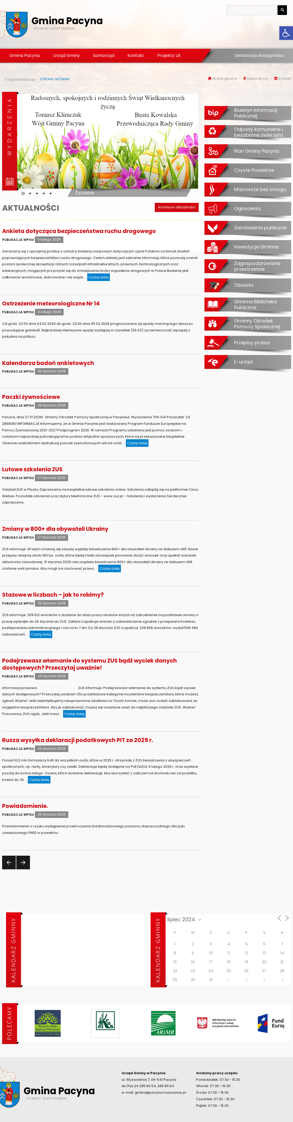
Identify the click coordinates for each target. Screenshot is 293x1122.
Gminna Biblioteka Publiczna (255, 304)
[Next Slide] (190, 144)
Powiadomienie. (25, 806)
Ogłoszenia (247, 208)
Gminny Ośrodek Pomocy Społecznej (257, 323)
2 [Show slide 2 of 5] (30, 194)
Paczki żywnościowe (31, 397)
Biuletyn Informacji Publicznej (255, 113)
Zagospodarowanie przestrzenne (257, 266)
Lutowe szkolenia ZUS (32, 469)
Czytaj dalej (99, 277)
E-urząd (243, 361)
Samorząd (103, 55)
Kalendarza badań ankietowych (48, 363)
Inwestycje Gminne (256, 247)
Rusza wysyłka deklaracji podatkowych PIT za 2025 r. (77, 740)
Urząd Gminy (66, 55)
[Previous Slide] (25, 144)
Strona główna (224, 78)
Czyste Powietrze (254, 170)
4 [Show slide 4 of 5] (44, 194)
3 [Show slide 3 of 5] (37, 194)
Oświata (243, 285)
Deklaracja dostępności (259, 55)
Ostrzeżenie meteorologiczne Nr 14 (51, 303)
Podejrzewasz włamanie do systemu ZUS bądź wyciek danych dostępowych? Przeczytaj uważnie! (89, 664)
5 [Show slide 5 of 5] (50, 194)
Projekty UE (169, 55)
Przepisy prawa (252, 342)
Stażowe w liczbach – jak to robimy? (53, 595)
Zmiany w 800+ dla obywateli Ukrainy (55, 529)
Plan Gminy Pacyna (256, 151)
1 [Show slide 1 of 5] (23, 194)
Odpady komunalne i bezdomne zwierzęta (258, 132)
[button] (286, 33)
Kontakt (135, 55)
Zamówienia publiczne (260, 227)
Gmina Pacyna (24, 55)
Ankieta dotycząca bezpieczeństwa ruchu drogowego (79, 231)
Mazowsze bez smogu (260, 189)
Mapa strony (257, 78)
